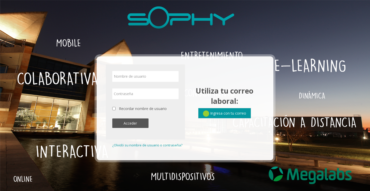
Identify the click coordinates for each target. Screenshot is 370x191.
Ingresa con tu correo (224, 113)
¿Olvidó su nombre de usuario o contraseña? (147, 145)
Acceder (130, 123)
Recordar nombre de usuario (143, 108)
